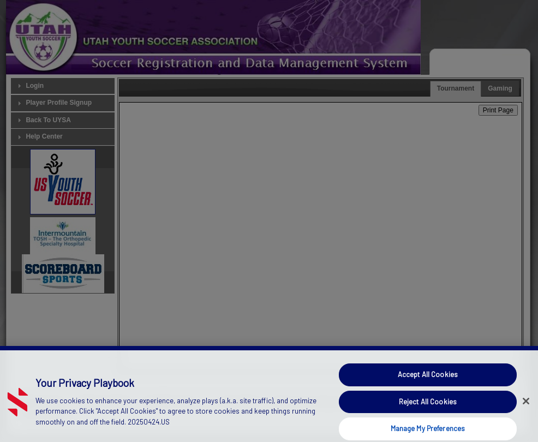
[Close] (526, 407)
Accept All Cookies (428, 379)
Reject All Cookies (428, 407)
